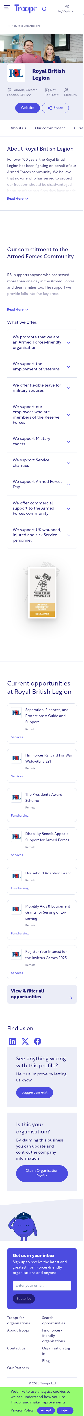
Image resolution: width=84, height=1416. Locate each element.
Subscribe (24, 1298)
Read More (18, 198)
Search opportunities (53, 1320)
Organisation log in (56, 1351)
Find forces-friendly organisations (53, 1336)
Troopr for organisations (18, 1320)
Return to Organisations (24, 26)
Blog (46, 1361)
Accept (46, 1410)
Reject (65, 1410)
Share (55, 108)
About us (18, 128)
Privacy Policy (22, 1410)
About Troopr (18, 1330)
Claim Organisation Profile (42, 1173)
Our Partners (18, 1368)
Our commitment (50, 128)
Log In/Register (66, 8)
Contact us (16, 1348)
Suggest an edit (34, 1092)
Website (27, 108)
